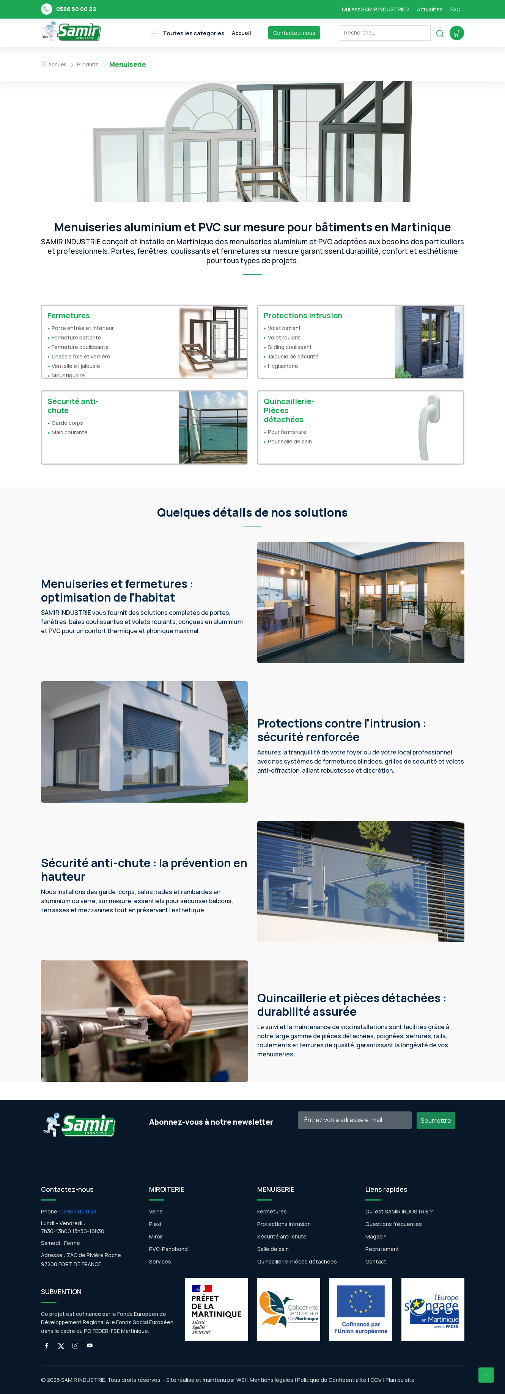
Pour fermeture (287, 431)
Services (160, 1261)
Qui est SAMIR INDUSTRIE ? (375, 9)
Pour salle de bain (290, 441)
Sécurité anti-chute (73, 406)
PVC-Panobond (168, 1249)
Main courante (70, 432)
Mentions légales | (273, 1379)
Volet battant (284, 328)
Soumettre (436, 1120)
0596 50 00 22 (76, 9)
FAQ (455, 9)
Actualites (430, 9)
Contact (375, 1261)
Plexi (155, 1223)
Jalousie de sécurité (293, 356)
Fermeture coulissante (80, 346)
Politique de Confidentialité (331, 1379)
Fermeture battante (76, 337)
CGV (376, 1379)
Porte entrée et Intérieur (83, 328)
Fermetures (68, 315)
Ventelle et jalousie (76, 365)
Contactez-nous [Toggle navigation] (294, 32)
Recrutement (382, 1249)
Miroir (156, 1236)
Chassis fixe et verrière (81, 356)
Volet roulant (284, 337)
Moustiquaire (68, 375)
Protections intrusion (303, 315)
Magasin (376, 1236)
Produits (88, 64)
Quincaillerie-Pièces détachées (289, 410)
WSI (241, 1379)
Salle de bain (273, 1249)
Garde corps (67, 422)
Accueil (53, 64)
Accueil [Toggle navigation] (241, 32)
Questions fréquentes (393, 1223)
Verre (156, 1211)
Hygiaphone (283, 365)
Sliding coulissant (290, 346)
